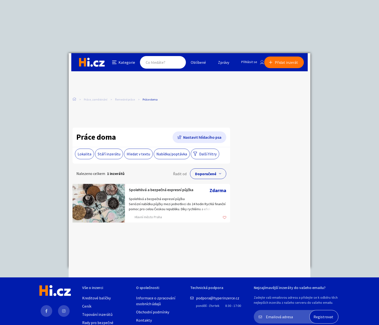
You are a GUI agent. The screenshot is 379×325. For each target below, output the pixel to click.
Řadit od (180, 174)
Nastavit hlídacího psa (202, 138)
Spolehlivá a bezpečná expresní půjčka (168, 191)
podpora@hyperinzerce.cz (217, 298)
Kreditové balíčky (96, 298)
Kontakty (144, 320)
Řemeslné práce (125, 101)
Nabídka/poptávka (171, 154)
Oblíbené (193, 63)
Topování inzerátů (97, 314)
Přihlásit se (245, 63)
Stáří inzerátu (109, 154)
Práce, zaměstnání (95, 101)
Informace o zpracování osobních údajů (155, 301)
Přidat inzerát (289, 63)
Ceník (86, 306)
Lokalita (84, 154)
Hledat (172, 64)
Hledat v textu (138, 154)
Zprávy (218, 63)
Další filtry (208, 154)
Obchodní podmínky (152, 312)
